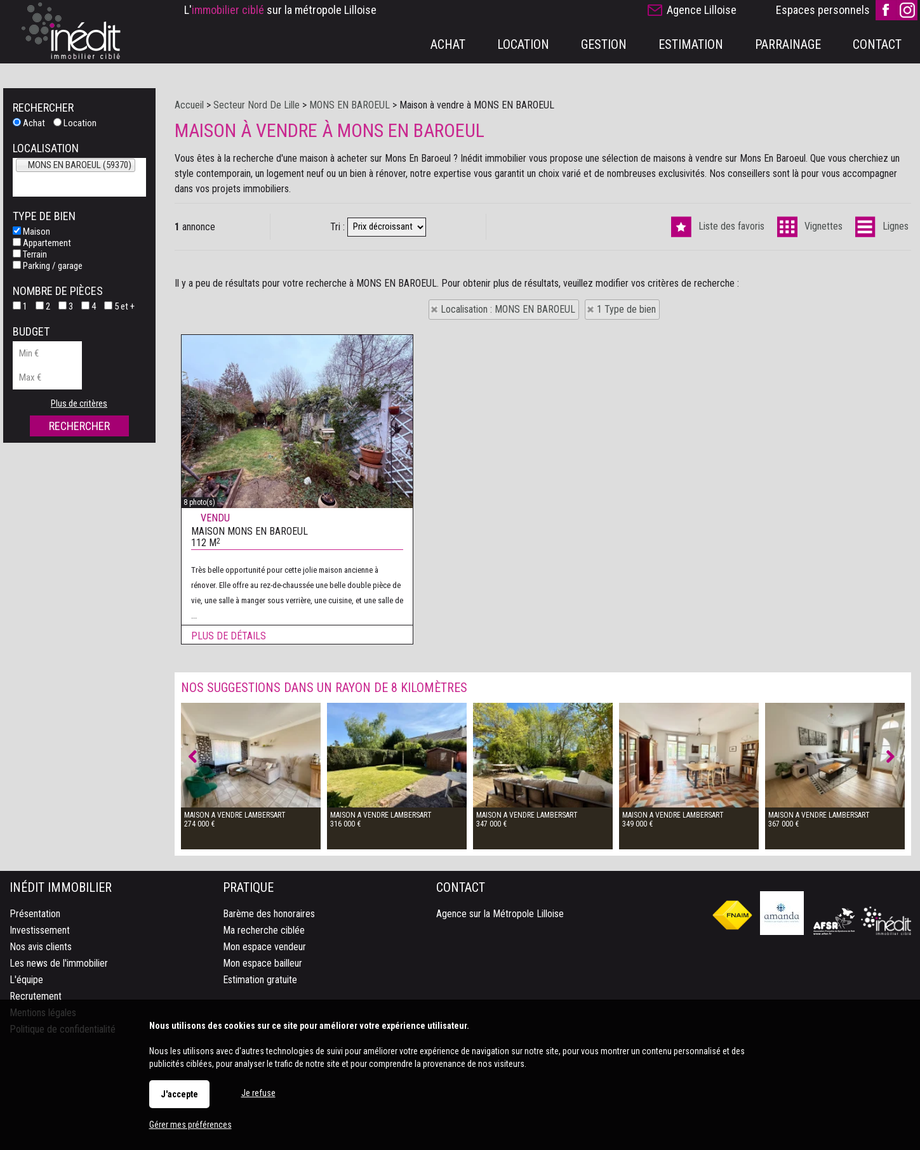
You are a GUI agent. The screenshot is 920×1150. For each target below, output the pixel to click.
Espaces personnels (823, 9)
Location (75, 123)
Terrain (30, 254)
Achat (29, 123)
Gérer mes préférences (190, 1125)
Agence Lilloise (702, 9)
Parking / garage (48, 265)
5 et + (119, 306)
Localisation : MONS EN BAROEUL (508, 309)
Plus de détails (228, 661)
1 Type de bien (626, 309)
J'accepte (179, 1094)
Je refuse (258, 1093)
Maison (31, 231)
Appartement (42, 243)
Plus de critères (79, 403)
